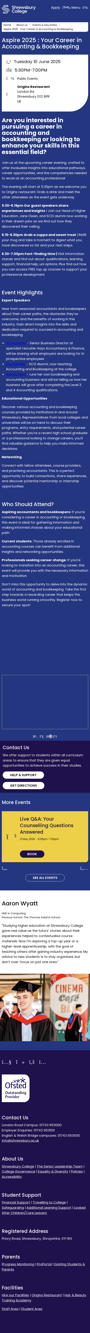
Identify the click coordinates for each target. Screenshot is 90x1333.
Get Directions (23, 785)
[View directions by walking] (48, 736)
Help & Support (23, 775)
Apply (61, 7)
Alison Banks (16, 343)
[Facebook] (32, 1062)
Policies (77, 1171)
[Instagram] (42, 1062)
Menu (80, 7)
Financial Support (16, 1202)
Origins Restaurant (47, 1295)
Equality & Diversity (53, 1171)
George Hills (15, 364)
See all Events (45, 877)
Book (32, 854)
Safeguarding (13, 1207)
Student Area (31, 1309)
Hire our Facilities (15, 1295)
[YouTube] (6, 1062)
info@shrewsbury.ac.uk (20, 1140)
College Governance (18, 1171)
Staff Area (10, 1309)
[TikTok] (20, 1062)
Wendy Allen (16, 374)
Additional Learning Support (49, 1207)
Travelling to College (49, 1202)
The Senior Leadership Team (60, 1166)
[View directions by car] (35, 736)
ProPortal (44, 1264)
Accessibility (12, 1176)
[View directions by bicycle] (55, 736)
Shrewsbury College (18, 1166)
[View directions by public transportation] (42, 736)
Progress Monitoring (18, 1264)
